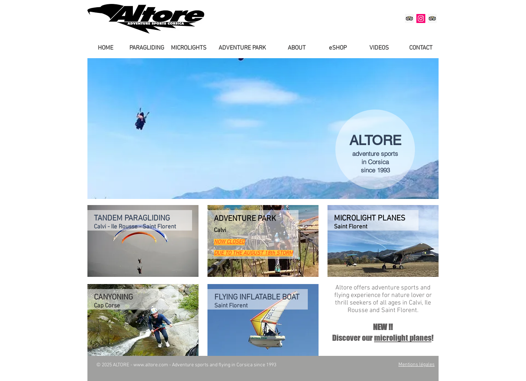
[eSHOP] (338, 48)
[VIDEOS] (379, 48)
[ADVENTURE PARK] (242, 48)
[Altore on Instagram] (420, 18)
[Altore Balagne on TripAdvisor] (409, 18)
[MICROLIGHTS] (188, 48)
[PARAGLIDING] (146, 48)
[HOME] (105, 48)
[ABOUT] (297, 48)
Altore (343, 288)
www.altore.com (150, 365)
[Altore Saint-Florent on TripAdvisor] (432, 18)
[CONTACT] (421, 48)
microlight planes (402, 338)
